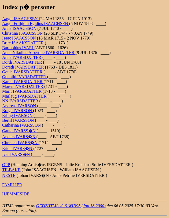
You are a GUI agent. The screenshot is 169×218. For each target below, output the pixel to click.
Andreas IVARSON (19, 105)
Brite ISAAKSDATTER (23, 43)
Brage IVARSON (17, 110)
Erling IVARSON (18, 115)
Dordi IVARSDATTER (22, 62)
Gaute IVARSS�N (19, 130)
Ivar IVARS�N (16, 154)
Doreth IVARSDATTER (23, 67)
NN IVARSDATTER (20, 101)
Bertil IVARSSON (18, 120)
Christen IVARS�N (20, 142)
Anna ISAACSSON (20, 28)
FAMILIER (12, 185)
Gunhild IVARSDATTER (24, 76)
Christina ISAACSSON (23, 33)
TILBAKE (11, 169)
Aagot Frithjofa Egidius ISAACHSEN (35, 23)
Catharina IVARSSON (22, 125)
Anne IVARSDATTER (22, 57)
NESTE (9, 175)
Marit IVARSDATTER (22, 91)
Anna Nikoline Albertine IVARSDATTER (38, 52)
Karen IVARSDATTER (22, 81)
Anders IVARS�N (19, 136)
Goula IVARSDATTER (22, 72)
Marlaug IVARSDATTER (24, 96)
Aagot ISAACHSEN (20, 18)
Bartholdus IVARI (18, 47)
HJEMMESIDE (15, 194)
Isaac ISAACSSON (19, 38)
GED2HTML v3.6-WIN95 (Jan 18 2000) (71, 205)
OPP (6, 164)
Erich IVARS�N (17, 148)
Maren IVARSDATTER (23, 86)
